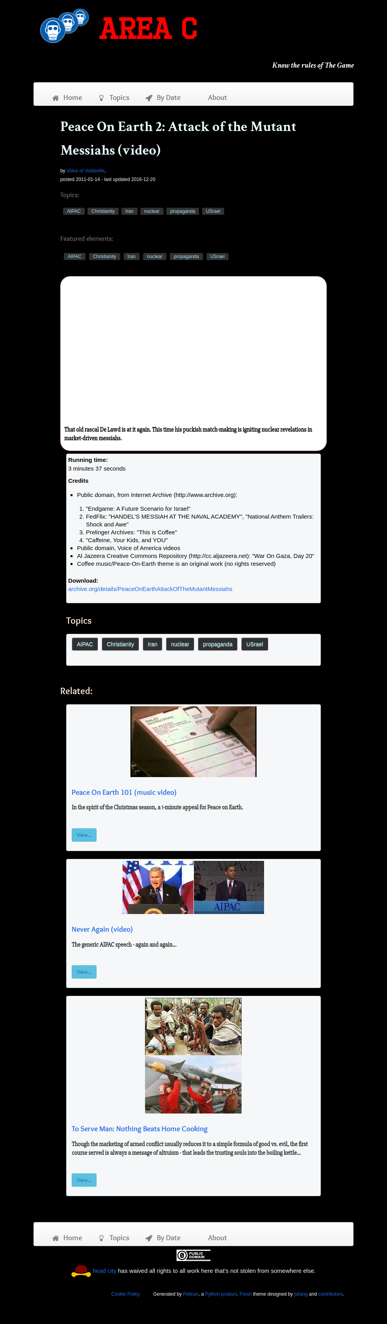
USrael (213, 211)
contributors (330, 1294)
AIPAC (74, 211)
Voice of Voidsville (85, 171)
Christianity (103, 211)
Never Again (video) (102, 929)
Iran (129, 211)
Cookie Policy (125, 1294)
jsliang (301, 1294)
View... (84, 834)
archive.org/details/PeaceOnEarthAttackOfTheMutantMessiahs (150, 588)
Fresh (246, 1294)
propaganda (182, 211)
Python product (221, 1294)
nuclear (152, 211)
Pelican (190, 1294)
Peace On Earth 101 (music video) (124, 792)
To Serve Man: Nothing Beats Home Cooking (140, 1128)
